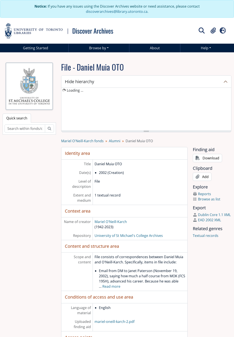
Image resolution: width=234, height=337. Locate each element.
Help (204, 48)
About (155, 48)
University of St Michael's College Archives (129, 235)
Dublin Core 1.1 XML (212, 214)
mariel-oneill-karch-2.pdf (114, 321)
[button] (213, 30)
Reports (202, 194)
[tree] (146, 109)
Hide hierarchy (79, 81)
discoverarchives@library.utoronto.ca (116, 11)
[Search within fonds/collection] (25, 128)
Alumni (114, 141)
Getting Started (35, 48)
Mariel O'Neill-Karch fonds (82, 141)
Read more (111, 286)
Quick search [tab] (16, 118)
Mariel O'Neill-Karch (111, 221)
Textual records (205, 235)
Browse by (97, 48)
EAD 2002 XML (207, 220)
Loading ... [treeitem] (75, 90)
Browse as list (206, 199)
